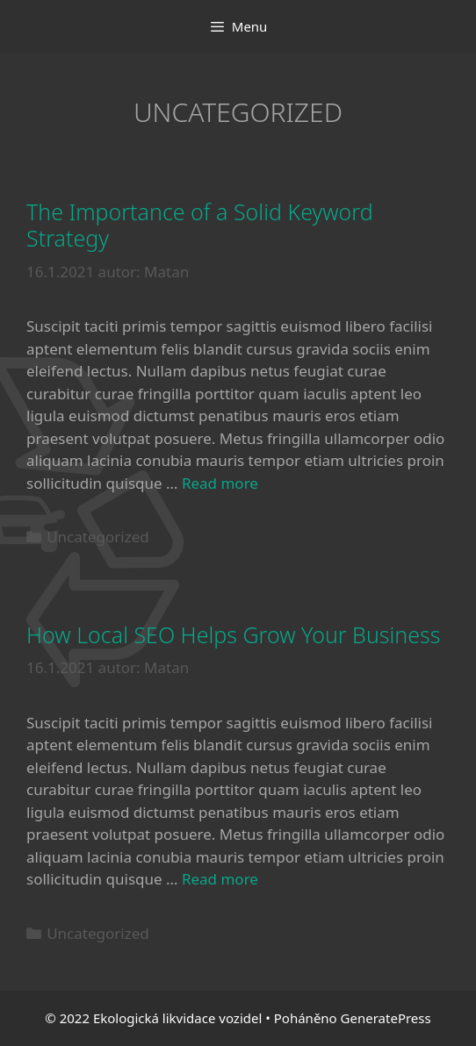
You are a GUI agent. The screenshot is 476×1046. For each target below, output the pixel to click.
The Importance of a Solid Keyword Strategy (199, 225)
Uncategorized (98, 537)
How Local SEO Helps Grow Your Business (233, 634)
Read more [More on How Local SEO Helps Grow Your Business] (220, 879)
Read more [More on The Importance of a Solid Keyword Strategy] (220, 483)
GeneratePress (386, 1018)
